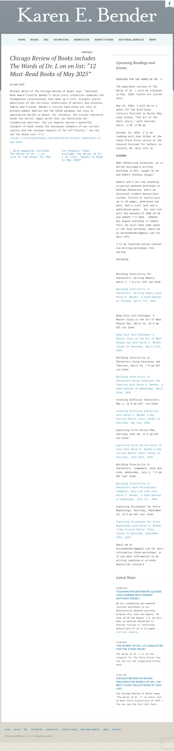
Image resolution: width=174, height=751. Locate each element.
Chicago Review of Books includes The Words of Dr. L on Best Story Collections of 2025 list (139, 683)
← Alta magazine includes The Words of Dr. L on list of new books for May (30, 154)
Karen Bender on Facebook (169, 4)
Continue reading (128, 632)
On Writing (61, 39)
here (40, 134)
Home (21, 39)
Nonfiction (81, 39)
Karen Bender (87, 14)
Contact (87, 52)
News (152, 39)
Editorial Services (131, 39)
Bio (46, 39)
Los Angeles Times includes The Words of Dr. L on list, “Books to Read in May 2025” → (82, 155)
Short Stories (104, 39)
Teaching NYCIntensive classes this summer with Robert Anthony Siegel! (138, 595)
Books (34, 39)
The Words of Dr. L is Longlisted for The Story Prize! (139, 647)
